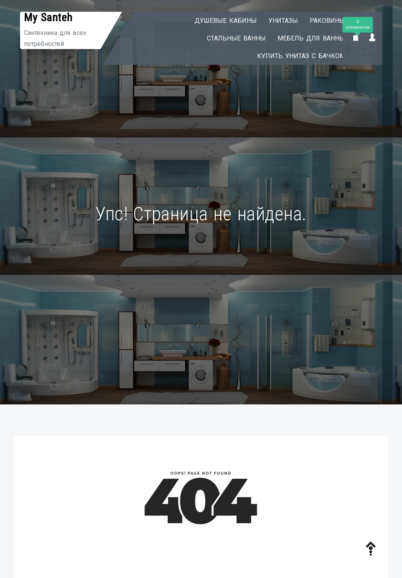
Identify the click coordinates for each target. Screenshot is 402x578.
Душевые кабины (219, 20)
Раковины (320, 20)
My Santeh (48, 17)
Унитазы (276, 20)
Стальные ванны (229, 38)
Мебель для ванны (304, 38)
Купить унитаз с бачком (294, 56)
